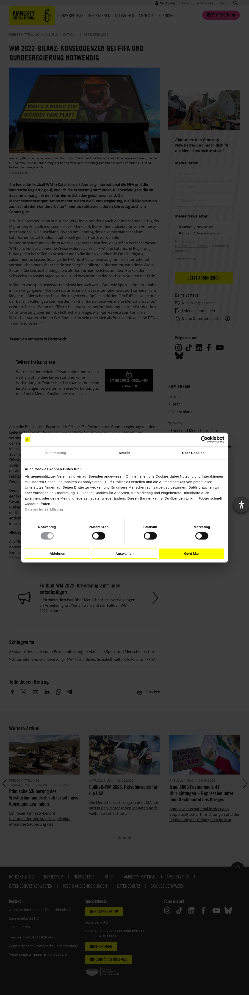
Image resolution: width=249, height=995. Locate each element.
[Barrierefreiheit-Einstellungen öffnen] (241, 505)
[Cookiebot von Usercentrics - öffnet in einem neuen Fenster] (204, 439)
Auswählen (124, 553)
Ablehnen (57, 553)
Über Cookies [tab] (193, 453)
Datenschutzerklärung (44, 509)
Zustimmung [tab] (55, 453)
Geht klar (191, 553)
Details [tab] (124, 453)
